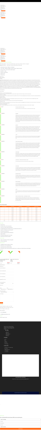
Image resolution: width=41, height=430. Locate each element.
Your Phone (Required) (2, 273)
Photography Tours (3, 15)
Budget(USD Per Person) (3, 279)
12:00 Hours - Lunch (2, 101)
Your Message (1, 293)
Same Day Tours (3, 5)
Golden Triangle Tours (3, 49)
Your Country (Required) (3, 270)
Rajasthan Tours (2, 50)
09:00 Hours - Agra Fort (3, 97)
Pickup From (1, 285)
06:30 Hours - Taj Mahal (3, 94)
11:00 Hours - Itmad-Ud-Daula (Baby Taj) (5, 99)
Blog (1, 9)
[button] (20, 94)
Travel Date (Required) (2, 282)
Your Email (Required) (2, 276)
